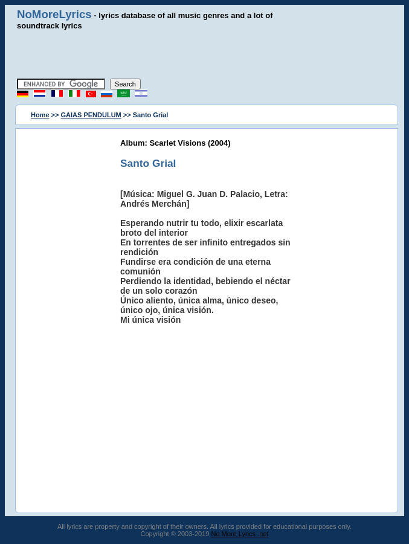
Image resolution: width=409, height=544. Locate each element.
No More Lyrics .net (240, 533)
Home (40, 114)
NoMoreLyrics (54, 14)
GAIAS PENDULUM (91, 114)
